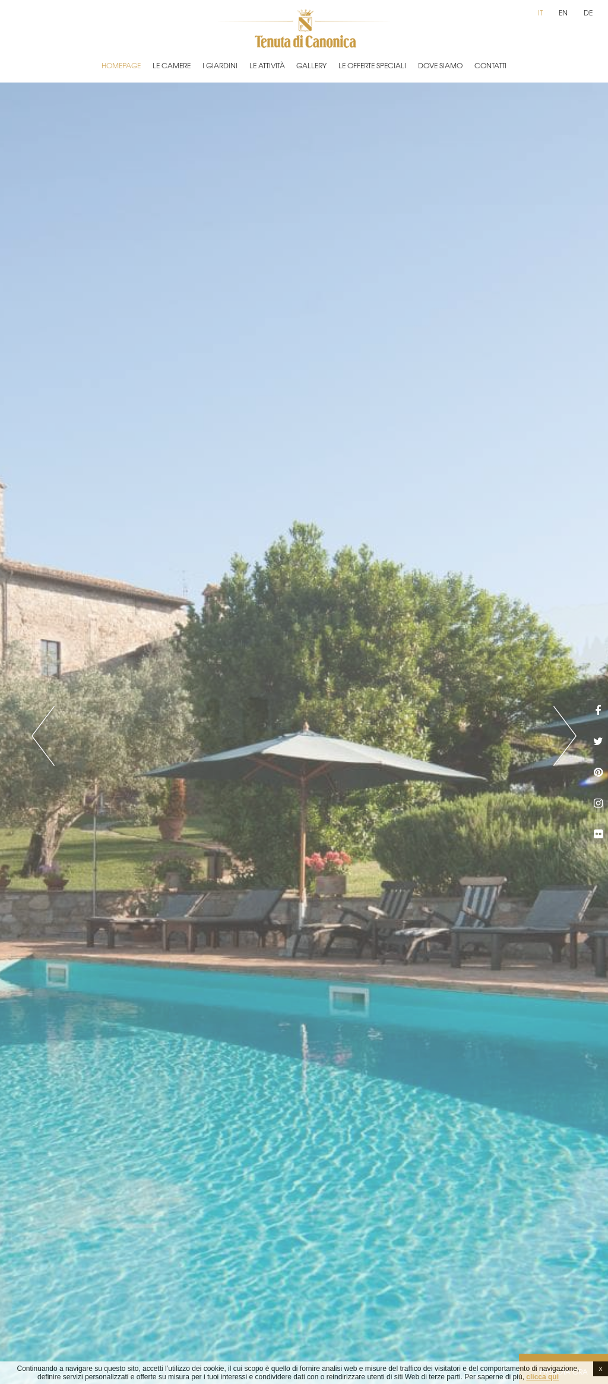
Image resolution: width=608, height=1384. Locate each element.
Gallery (311, 65)
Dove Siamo (440, 65)
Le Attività (267, 65)
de (588, 12)
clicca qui (542, 1377)
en (563, 12)
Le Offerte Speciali (372, 65)
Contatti (490, 65)
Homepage (121, 65)
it (540, 12)
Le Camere (172, 65)
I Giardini (220, 65)
